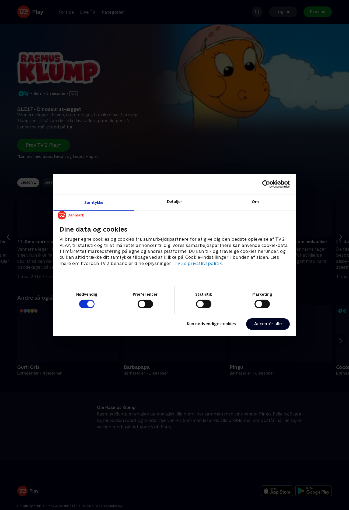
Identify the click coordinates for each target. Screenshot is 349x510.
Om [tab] (255, 201)
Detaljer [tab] (174, 201)
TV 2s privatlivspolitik (198, 263)
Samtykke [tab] (93, 202)
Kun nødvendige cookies (211, 323)
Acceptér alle (268, 323)
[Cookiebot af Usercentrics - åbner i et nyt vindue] (266, 184)
